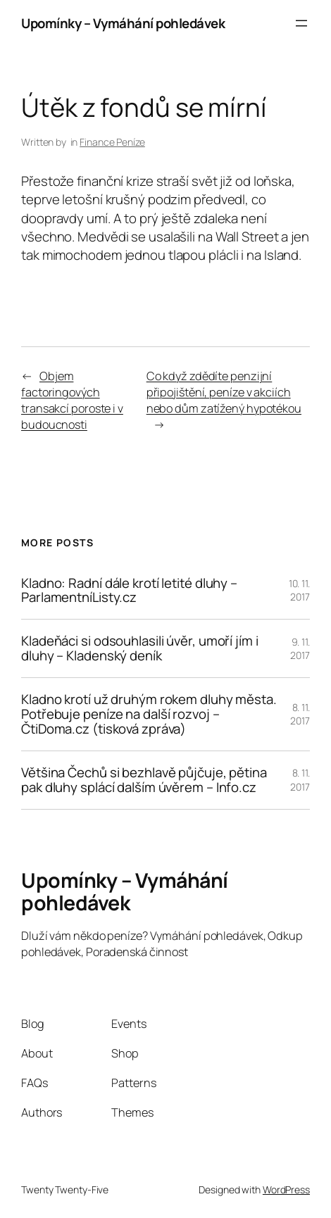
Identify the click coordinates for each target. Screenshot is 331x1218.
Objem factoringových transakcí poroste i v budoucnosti (72, 400)
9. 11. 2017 (300, 649)
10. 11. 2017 (299, 590)
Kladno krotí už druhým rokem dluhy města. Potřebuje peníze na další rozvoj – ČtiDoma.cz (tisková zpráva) (149, 714)
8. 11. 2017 (300, 714)
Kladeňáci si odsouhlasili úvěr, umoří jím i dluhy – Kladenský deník (139, 648)
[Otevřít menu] (301, 23)
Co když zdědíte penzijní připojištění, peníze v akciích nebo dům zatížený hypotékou (223, 392)
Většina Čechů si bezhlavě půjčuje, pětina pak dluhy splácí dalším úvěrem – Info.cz (144, 780)
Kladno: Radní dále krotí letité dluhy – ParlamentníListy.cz (129, 590)
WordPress (286, 1189)
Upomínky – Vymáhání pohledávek (123, 23)
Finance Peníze (112, 142)
